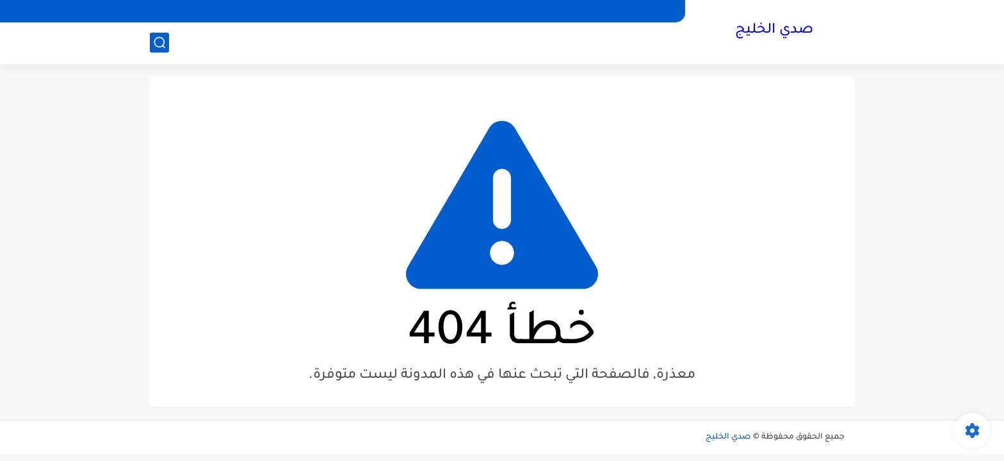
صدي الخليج (774, 30)
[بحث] (159, 43)
